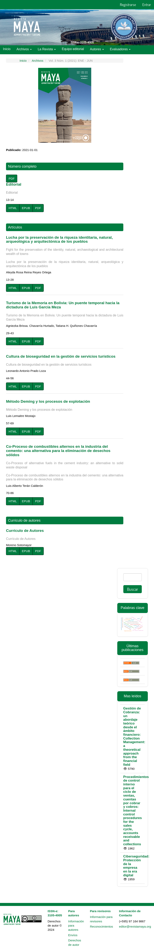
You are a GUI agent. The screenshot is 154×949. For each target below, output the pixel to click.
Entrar (146, 4)
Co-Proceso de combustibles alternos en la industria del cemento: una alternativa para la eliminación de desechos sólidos (64, 462)
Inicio (6, 49)
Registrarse (128, 4)
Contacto (73, 57)
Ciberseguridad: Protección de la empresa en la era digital (136, 865)
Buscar (132, 589)
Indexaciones (51, 57)
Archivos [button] (24, 49)
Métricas (30, 57)
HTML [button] (13, 208)
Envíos (72, 935)
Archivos (37, 60)
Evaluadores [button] (120, 49)
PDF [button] (12, 178)
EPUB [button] (26, 208)
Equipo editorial (73, 49)
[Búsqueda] (132, 577)
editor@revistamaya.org (135, 926)
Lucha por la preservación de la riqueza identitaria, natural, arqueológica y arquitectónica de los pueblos (64, 251)
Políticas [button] (10, 57)
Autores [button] (97, 49)
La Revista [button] (47, 49)
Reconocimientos (101, 926)
